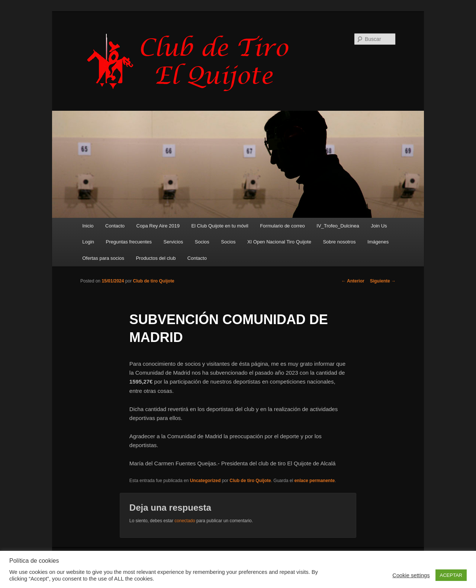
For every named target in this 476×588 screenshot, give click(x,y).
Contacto (115, 226)
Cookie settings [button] (411, 575)
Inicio (87, 226)
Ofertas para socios (103, 258)
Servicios (173, 242)
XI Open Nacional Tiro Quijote (279, 242)
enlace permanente (314, 480)
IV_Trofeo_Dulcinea (337, 226)
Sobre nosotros (339, 242)
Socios (202, 242)
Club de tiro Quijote (153, 281)
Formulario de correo (282, 226)
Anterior (352, 281)
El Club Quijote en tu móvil (219, 226)
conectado (184, 520)
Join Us (379, 226)
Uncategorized (205, 480)
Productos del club (156, 258)
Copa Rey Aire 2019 (158, 226)
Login (88, 242)
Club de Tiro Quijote (191, 62)
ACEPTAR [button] (451, 575)
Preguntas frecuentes (129, 242)
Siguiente (383, 281)
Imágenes (378, 242)
